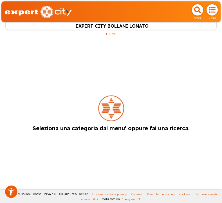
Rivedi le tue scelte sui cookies (168, 194)
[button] (11, 191)
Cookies (136, 194)
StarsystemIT (131, 199)
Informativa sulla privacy (109, 194)
